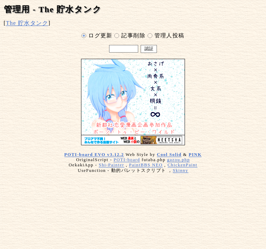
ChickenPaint (182, 165)
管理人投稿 (166, 36)
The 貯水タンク (27, 23)
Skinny (180, 170)
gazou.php (178, 159)
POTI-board (127, 159)
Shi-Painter (111, 165)
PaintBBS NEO (145, 165)
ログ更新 (97, 36)
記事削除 (129, 36)
